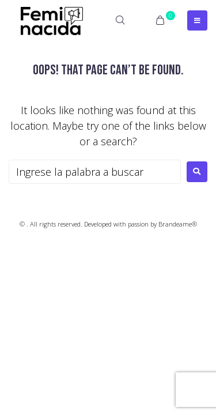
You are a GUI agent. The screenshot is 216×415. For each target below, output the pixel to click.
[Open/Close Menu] (197, 20)
